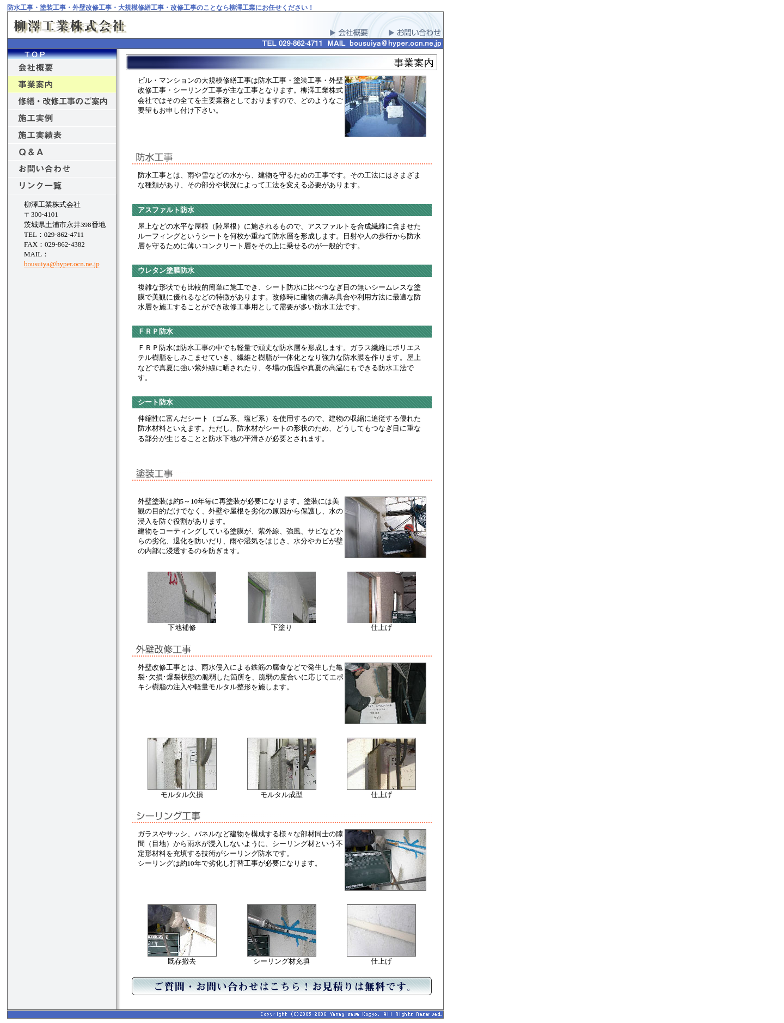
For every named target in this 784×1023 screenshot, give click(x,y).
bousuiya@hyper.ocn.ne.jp (62, 264)
